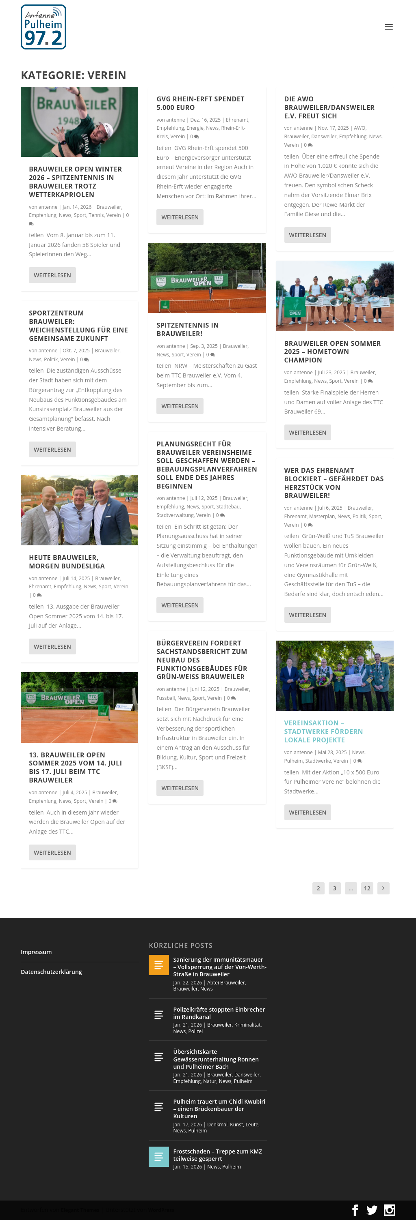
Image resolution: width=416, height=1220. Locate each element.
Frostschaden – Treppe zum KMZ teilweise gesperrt (217, 1154)
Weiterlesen (52, 275)
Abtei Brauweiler (226, 982)
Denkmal (217, 1124)
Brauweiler (109, 206)
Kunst (236, 1124)
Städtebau (228, 506)
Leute (252, 1124)
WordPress (161, 1210)
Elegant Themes (80, 1210)
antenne (48, 206)
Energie (195, 127)
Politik (51, 359)
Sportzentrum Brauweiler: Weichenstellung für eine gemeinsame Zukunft (78, 326)
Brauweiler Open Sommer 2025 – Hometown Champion (332, 351)
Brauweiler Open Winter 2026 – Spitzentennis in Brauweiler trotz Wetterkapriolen (75, 182)
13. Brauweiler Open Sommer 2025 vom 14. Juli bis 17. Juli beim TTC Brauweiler (75, 767)
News (65, 214)
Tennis (96, 214)
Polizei (195, 1031)
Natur (209, 1081)
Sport (80, 214)
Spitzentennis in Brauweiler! (187, 329)
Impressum (36, 952)
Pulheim (293, 760)
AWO (359, 127)
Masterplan (322, 515)
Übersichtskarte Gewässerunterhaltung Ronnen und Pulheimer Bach (216, 1059)
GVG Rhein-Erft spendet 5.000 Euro (200, 102)
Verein (113, 214)
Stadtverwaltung (174, 515)
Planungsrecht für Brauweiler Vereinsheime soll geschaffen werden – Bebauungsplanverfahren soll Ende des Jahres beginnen (206, 464)
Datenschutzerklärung (51, 972)
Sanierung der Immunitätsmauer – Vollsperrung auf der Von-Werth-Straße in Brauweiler (219, 967)
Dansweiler (323, 136)
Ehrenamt (40, 586)
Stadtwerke (318, 760)
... (351, 888)
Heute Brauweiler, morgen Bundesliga (67, 561)
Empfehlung (42, 214)
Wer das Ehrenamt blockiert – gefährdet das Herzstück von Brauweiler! (334, 482)
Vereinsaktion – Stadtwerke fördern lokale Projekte (323, 731)
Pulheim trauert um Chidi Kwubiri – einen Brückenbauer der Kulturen (219, 1109)
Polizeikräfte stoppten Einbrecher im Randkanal (219, 1013)
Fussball (165, 697)
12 (367, 888)
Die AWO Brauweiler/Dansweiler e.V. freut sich (329, 107)
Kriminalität (247, 1024)
